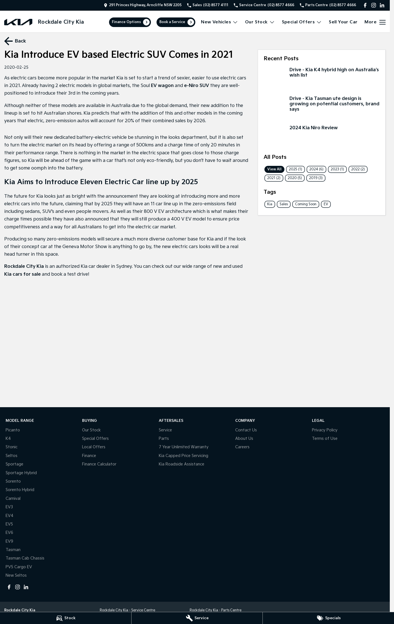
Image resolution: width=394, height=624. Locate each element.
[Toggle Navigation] (375, 22)
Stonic (11, 447)
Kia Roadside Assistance (181, 464)
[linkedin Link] (382, 5)
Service (165, 430)
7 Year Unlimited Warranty (184, 447)
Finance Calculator (99, 464)
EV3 (9, 507)
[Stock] (65, 618)
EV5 (9, 524)
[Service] (197, 618)
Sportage (14, 464)
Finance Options (126, 22)
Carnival (13, 498)
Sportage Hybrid (21, 473)
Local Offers (93, 447)
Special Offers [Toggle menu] (302, 22)
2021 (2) (273, 178)
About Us (244, 438)
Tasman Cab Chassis (25, 558)
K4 (8, 438)
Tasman (13, 549)
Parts (164, 438)
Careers (242, 447)
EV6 (9, 532)
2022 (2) (358, 169)
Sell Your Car (343, 22)
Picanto (13, 430)
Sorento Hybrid (20, 489)
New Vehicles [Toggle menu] (219, 22)
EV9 (9, 541)
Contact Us (246, 430)
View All (274, 169)
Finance (89, 455)
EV (326, 204)
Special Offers (95, 438)
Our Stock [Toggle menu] (260, 22)
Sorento (13, 481)
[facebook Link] (365, 5)
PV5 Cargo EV (19, 567)
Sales (284, 204)
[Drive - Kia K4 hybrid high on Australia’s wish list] (322, 79)
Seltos (11, 455)
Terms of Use (325, 438)
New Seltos (16, 575)
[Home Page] (18, 22)
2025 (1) (295, 169)
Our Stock (91, 430)
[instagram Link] (373, 5)
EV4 (9, 515)
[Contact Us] (143, 5)
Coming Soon (305, 204)
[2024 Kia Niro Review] (322, 137)
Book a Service (172, 22)
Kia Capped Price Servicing (183, 455)
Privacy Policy (325, 430)
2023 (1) (337, 169)
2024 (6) (316, 169)
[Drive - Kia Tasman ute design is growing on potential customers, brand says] (322, 107)
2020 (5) (295, 178)
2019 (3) (316, 178)
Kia (269, 204)
